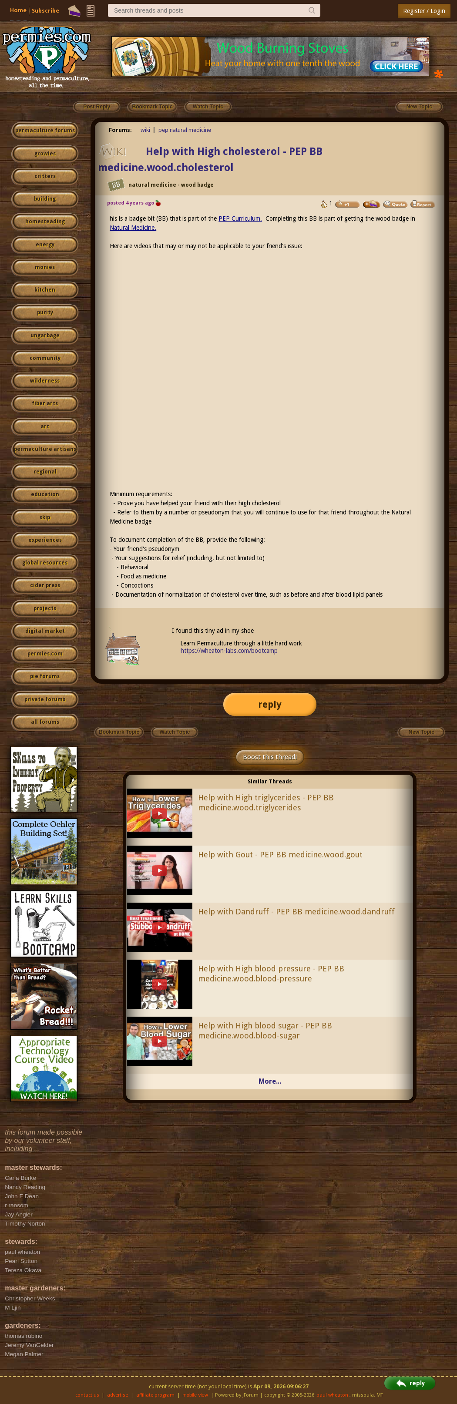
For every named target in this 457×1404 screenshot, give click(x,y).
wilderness (45, 381)
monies (45, 267)
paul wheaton (332, 1395)
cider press (45, 585)
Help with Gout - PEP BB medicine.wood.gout (280, 854)
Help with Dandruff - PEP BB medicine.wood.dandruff (296, 911)
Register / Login (424, 10)
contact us (87, 1395)
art (44, 426)
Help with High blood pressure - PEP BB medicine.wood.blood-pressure (271, 973)
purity (45, 312)
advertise (117, 1395)
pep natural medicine (184, 130)
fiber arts (45, 403)
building (45, 199)
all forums (45, 722)
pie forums (45, 676)
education (45, 494)
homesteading (45, 221)
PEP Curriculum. (240, 218)
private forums (44, 699)
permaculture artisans (45, 449)
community (45, 358)
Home (18, 10)
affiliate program (155, 1395)
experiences (45, 540)
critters (45, 176)
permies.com (45, 654)
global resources (44, 563)
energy (45, 245)
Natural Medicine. (133, 227)
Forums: (120, 130)
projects (45, 608)
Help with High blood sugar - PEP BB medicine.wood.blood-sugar (265, 1030)
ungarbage (45, 336)
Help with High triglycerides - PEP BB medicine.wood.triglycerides (266, 802)
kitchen (44, 290)
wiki (145, 130)
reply (270, 704)
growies (45, 154)
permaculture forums (45, 131)
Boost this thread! (270, 757)
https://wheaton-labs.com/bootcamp (229, 651)
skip (45, 517)
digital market (45, 631)
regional (45, 472)
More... (270, 1081)
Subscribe (45, 10)
